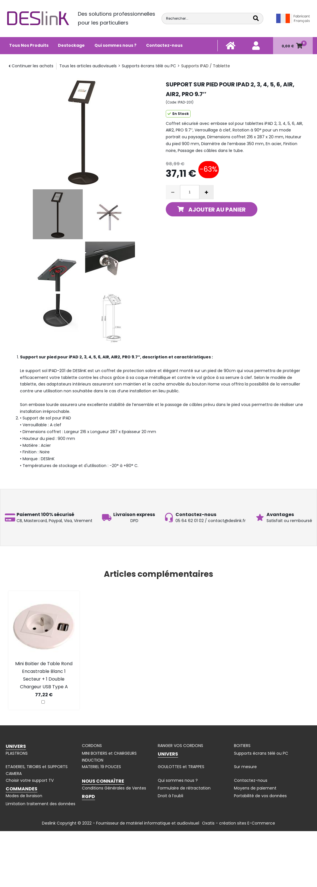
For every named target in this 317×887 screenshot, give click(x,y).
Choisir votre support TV (30, 780)
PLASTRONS (17, 753)
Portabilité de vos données (260, 796)
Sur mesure (245, 767)
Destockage (71, 45)
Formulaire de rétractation (184, 788)
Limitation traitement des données (40, 804)
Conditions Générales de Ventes (114, 788)
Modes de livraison (24, 796)
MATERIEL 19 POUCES (101, 767)
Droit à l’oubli (170, 796)
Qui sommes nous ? (115, 45)
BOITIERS (242, 745)
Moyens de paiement (255, 788)
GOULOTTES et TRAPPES (181, 767)
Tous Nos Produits (29, 45)
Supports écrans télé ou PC (149, 66)
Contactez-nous (164, 45)
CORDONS (92, 745)
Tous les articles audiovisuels (88, 66)
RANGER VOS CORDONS (180, 745)
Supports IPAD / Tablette (205, 66)
